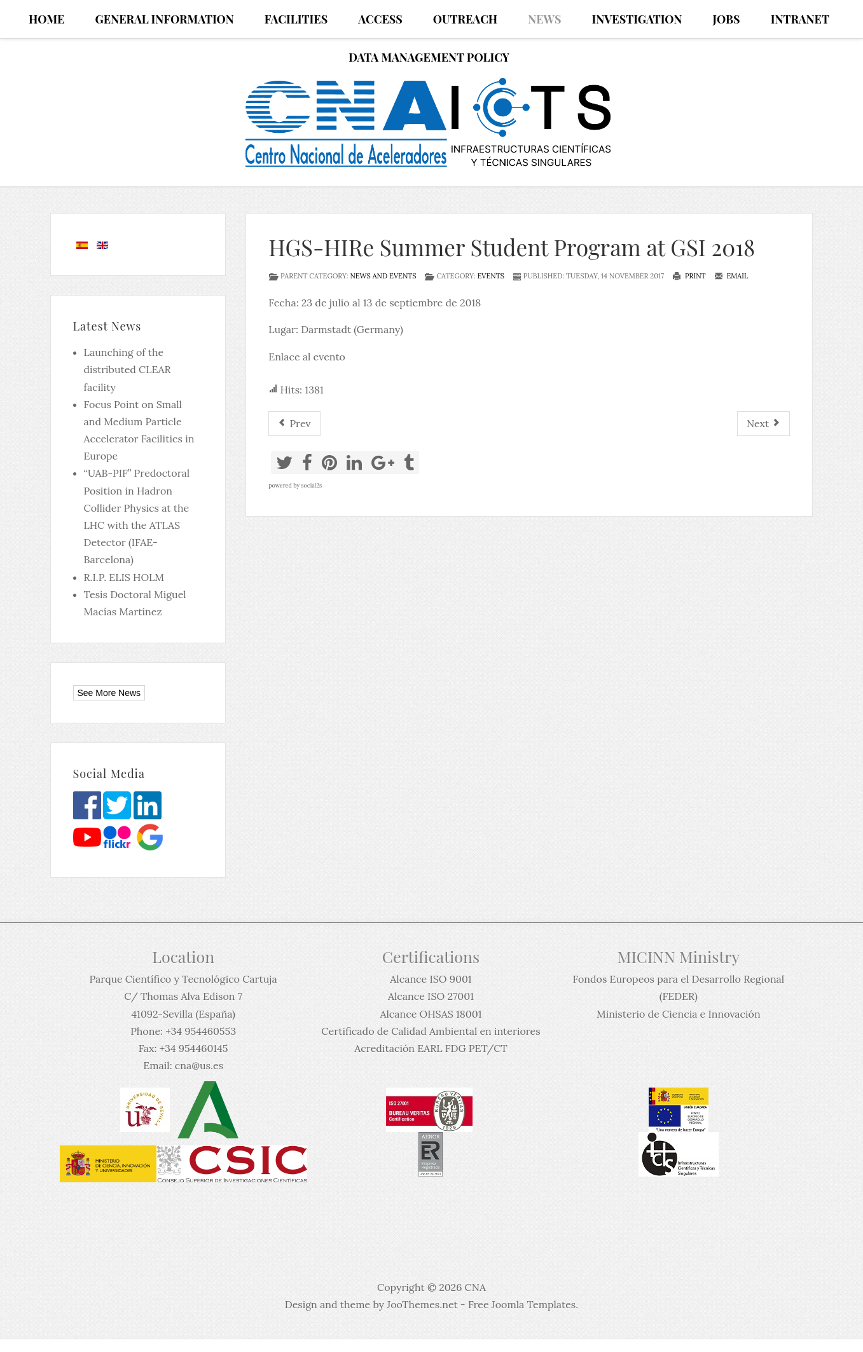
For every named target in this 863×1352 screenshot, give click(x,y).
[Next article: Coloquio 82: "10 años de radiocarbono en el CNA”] (764, 423)
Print (689, 275)
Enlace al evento (306, 356)
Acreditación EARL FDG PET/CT (430, 1048)
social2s (311, 485)
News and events (383, 275)
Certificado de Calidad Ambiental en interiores (430, 1031)
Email (731, 275)
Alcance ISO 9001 (430, 979)
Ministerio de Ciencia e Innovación (679, 1013)
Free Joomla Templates (522, 1304)
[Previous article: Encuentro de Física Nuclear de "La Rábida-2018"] (294, 423)
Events (490, 275)
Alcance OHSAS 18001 (430, 1013)
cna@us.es (199, 1065)
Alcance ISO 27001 (431, 996)
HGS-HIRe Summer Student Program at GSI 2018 (511, 247)
